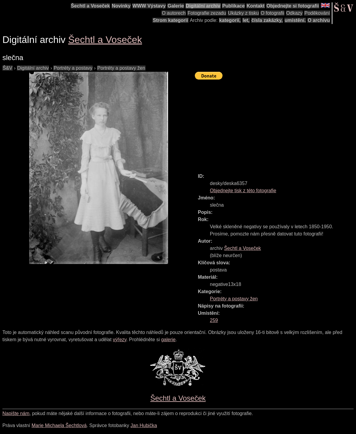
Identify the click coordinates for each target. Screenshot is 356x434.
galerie (168, 339)
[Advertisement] (275, 124)
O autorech (174, 13)
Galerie (175, 5)
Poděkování (317, 13)
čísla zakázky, (267, 20)
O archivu (319, 20)
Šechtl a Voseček (90, 5)
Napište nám (15, 413)
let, (246, 20)
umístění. (295, 20)
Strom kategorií (170, 20)
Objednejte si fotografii (292, 5)
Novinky (121, 5)
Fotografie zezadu (207, 13)
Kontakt (256, 5)
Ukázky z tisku (243, 13)
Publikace (233, 5)
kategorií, (230, 20)
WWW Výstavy (149, 5)
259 (214, 320)
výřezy (119, 339)
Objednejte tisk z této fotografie (243, 190)
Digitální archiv (203, 5)
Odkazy (294, 13)
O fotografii (272, 13)
